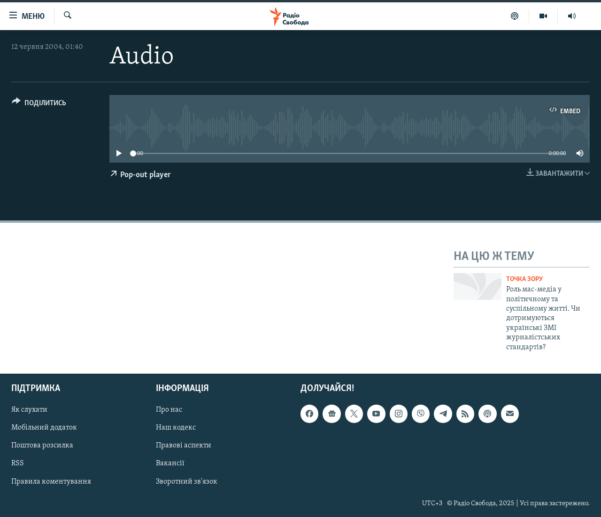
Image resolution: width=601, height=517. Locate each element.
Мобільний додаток (44, 427)
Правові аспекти (183, 445)
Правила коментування (51, 482)
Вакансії (170, 464)
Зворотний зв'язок (186, 482)
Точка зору (524, 279)
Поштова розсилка (42, 445)
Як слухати (29, 410)
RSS (17, 464)
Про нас (169, 410)
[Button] (39, 104)
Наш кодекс (176, 427)
